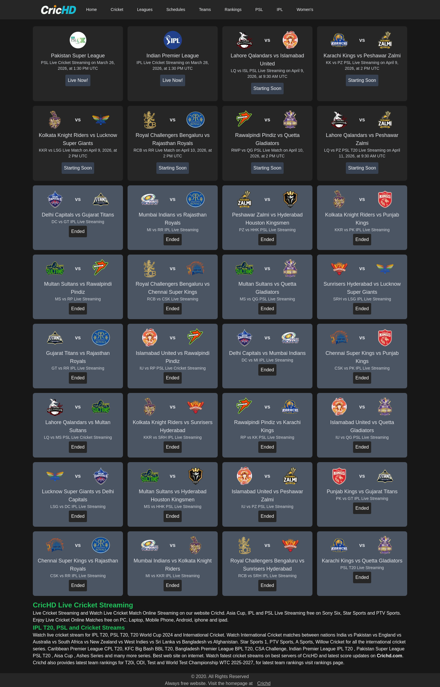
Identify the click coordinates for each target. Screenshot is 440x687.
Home (91, 9)
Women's (305, 9)
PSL (259, 9)
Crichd (263, 683)
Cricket (117, 9)
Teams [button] (205, 9)
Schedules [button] (175, 9)
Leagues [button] (145, 9)
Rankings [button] (233, 9)
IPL (280, 9)
